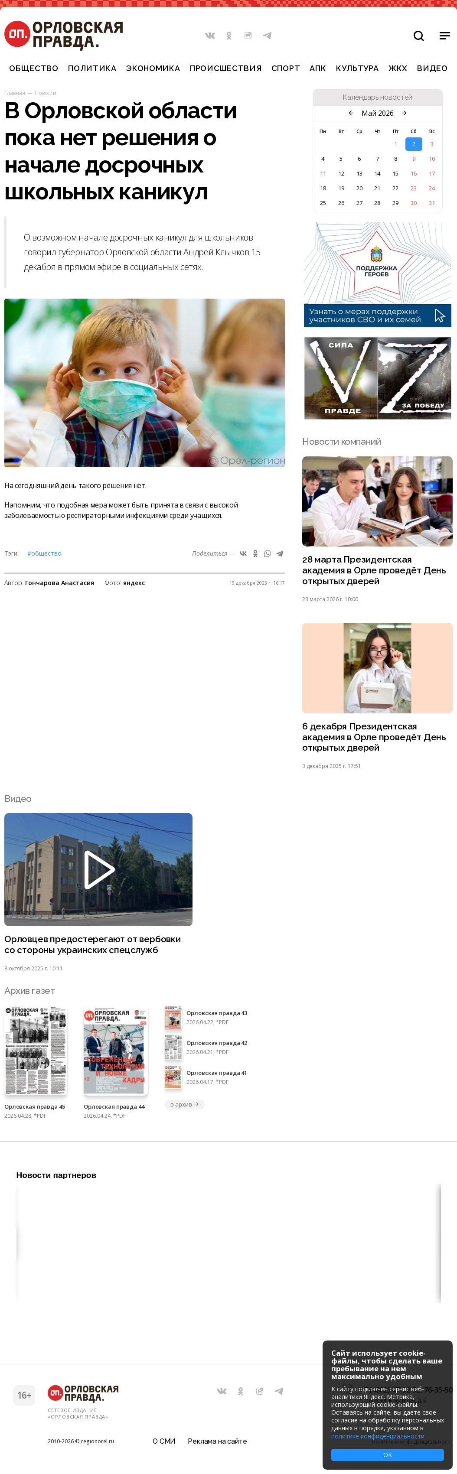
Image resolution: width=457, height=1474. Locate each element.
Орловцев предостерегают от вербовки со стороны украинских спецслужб (93, 946)
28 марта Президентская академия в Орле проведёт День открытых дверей (374, 570)
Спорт (285, 68)
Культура (357, 68)
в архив (184, 1106)
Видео (432, 68)
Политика (92, 68)
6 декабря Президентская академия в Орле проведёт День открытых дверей (374, 738)
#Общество (44, 553)
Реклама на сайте (217, 1441)
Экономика (153, 68)
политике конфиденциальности (377, 1436)
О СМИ (164, 1441)
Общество (34, 68)
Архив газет (29, 991)
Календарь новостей (377, 97)
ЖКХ (398, 68)
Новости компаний (341, 441)
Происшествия (226, 68)
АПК (318, 68)
